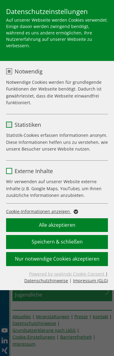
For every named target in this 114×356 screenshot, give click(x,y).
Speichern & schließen (57, 241)
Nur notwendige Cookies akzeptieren (57, 258)
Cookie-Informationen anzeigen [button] (41, 211)
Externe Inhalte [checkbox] (34, 171)
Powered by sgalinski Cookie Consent (67, 274)
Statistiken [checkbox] (28, 124)
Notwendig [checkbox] (29, 71)
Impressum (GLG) (90, 280)
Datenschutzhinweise (46, 280)
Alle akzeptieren (57, 225)
